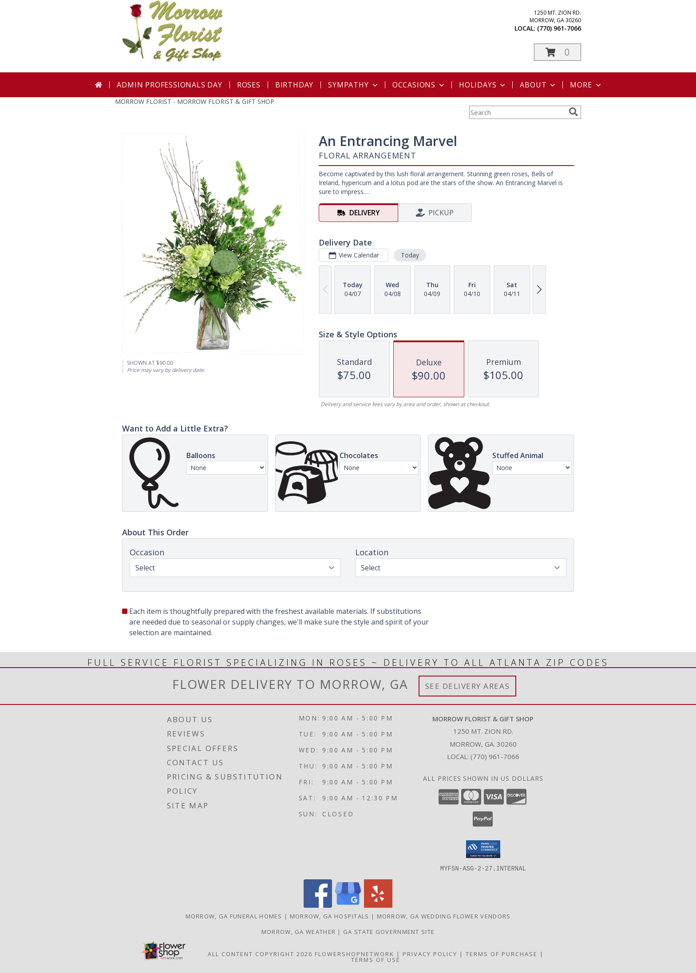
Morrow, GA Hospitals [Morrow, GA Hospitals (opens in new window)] (329, 916)
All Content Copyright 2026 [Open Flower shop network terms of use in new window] (260, 953)
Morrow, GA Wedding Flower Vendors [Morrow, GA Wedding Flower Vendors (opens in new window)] (444, 916)
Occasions (419, 85)
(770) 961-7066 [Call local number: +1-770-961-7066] (559, 28)
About (538, 85)
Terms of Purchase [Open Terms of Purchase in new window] (502, 953)
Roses (249, 85)
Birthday (294, 85)
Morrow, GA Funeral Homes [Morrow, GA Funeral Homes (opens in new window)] (234, 916)
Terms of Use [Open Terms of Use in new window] (375, 959)
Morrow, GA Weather (298, 931)
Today (410, 255)
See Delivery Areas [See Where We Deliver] (467, 686)
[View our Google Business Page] (348, 905)
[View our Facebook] (318, 905)
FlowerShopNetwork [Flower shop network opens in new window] (354, 953)
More (586, 85)
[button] (557, 52)
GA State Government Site (389, 931)
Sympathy (353, 85)
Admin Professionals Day (169, 85)
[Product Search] (517, 112)
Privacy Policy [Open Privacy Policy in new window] (430, 953)
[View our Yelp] (378, 905)
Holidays (483, 85)
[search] (573, 112)
